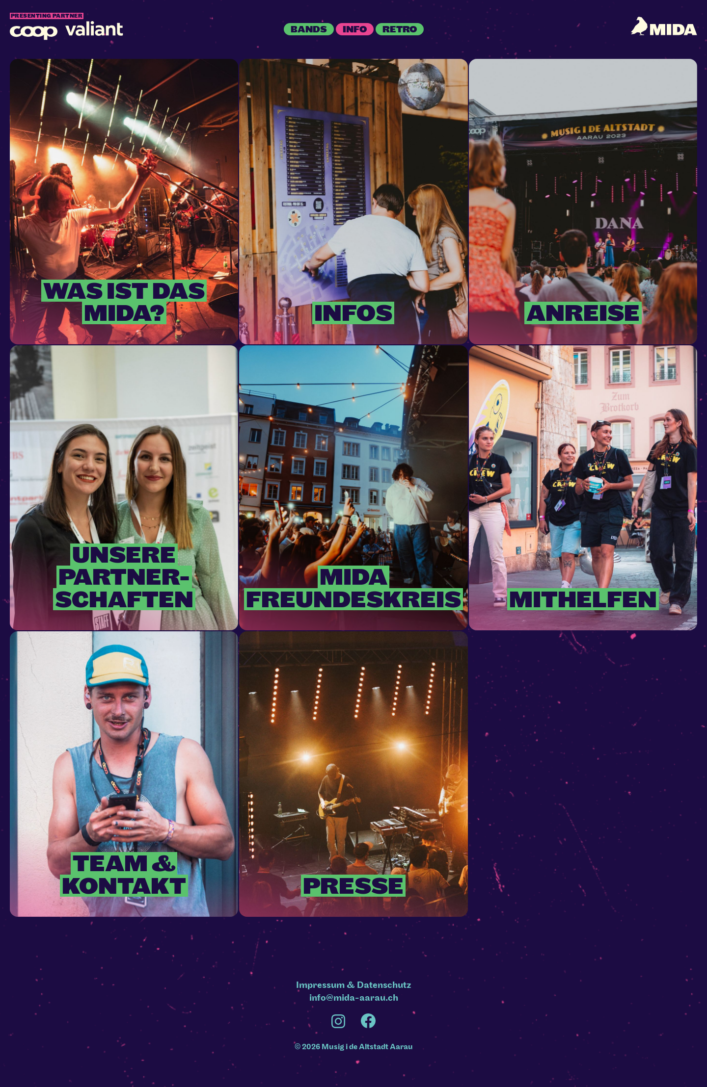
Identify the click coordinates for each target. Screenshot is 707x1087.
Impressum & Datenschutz (353, 985)
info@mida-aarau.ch (353, 998)
